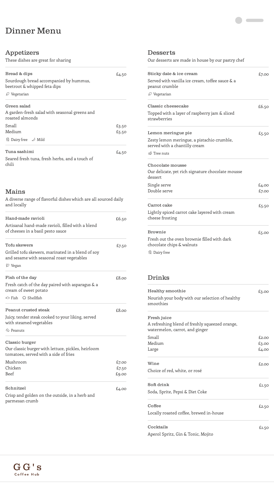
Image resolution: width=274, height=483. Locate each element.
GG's (28, 466)
